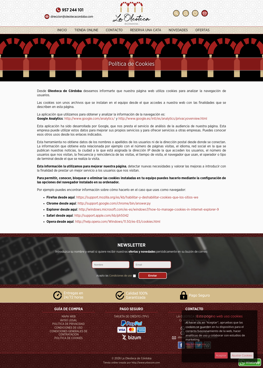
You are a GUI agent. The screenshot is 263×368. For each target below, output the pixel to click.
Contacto (114, 30)
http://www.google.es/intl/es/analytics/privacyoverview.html (162, 118)
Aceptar (221, 355)
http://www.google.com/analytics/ (89, 118)
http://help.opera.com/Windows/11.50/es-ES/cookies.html (117, 221)
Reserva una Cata (145, 30)
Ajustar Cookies (242, 355)
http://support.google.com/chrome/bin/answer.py (114, 203)
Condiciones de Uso (68, 327)
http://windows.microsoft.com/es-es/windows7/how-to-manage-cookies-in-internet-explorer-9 (149, 209)
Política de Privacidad (68, 324)
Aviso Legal (68, 320)
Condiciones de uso (120, 275)
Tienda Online (86, 30)
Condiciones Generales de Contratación (68, 333)
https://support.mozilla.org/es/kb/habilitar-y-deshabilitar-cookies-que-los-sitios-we (137, 197)
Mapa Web (69, 316)
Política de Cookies (68, 338)
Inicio (62, 30)
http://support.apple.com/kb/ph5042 (101, 215)
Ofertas (202, 30)
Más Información (195, 344)
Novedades (178, 30)
